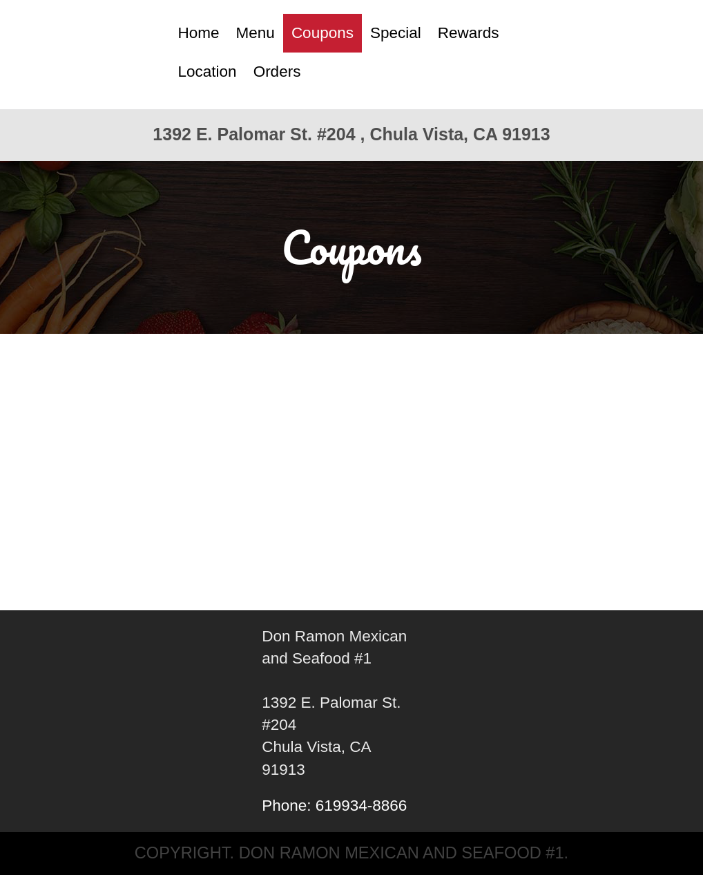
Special (395, 32)
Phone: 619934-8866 (334, 805)
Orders (277, 71)
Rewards (468, 32)
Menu (255, 32)
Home (199, 32)
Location (207, 71)
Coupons (322, 32)
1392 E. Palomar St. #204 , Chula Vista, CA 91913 (351, 134)
